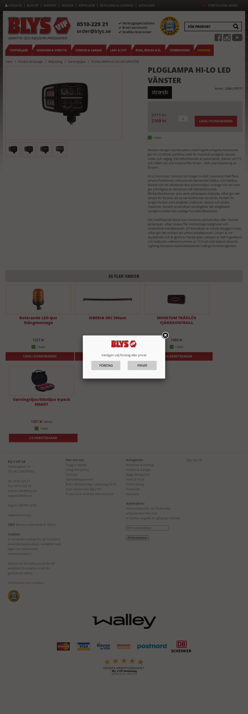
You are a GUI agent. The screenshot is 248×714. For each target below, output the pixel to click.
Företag (106, 365)
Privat (142, 365)
